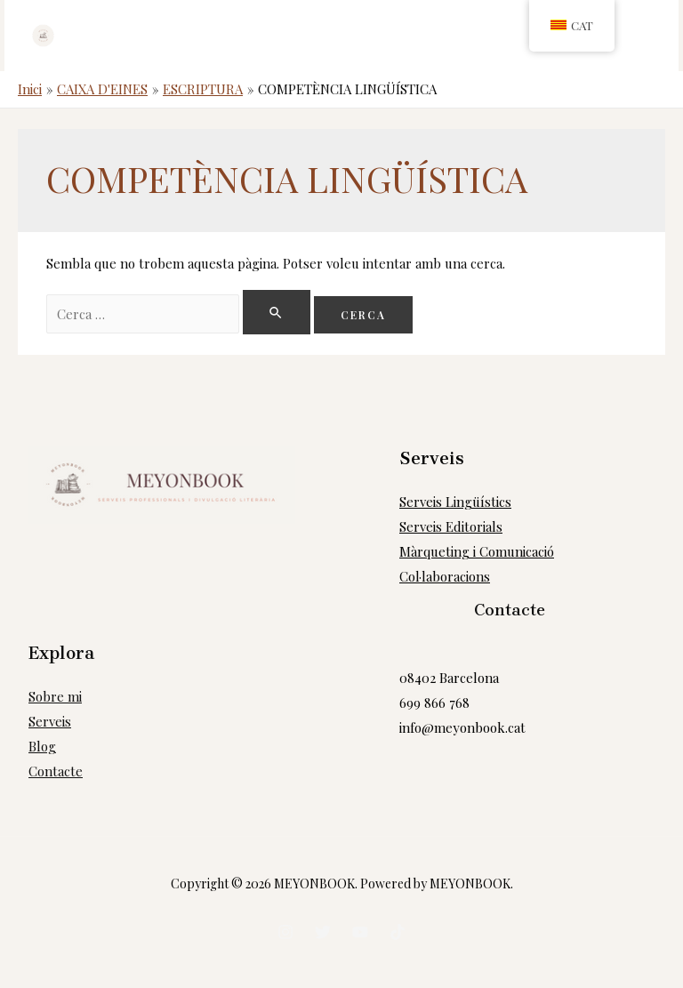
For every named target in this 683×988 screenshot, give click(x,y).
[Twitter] (323, 932)
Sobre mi (55, 696)
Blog (42, 746)
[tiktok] (398, 932)
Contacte (55, 771)
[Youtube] (360, 932)
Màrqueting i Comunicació (476, 551)
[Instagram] (285, 932)
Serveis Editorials (450, 526)
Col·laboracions (444, 576)
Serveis (49, 721)
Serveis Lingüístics (455, 501)
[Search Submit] (277, 312)
